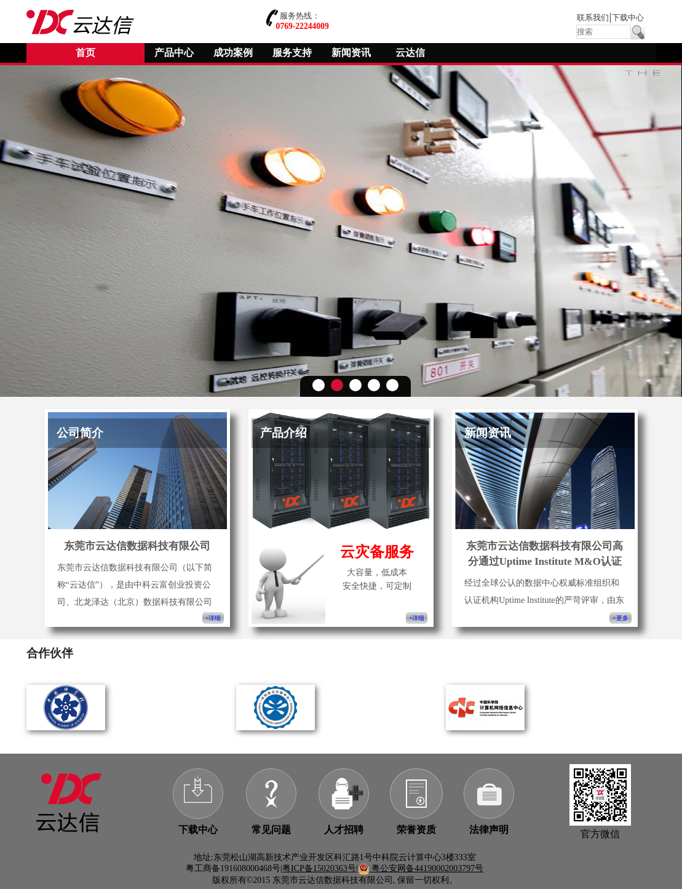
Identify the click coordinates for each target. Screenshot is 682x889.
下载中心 (628, 18)
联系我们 (593, 18)
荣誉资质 (416, 829)
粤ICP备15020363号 (319, 868)
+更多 (620, 618)
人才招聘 (343, 829)
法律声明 (489, 829)
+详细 (213, 618)
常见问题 (271, 829)
